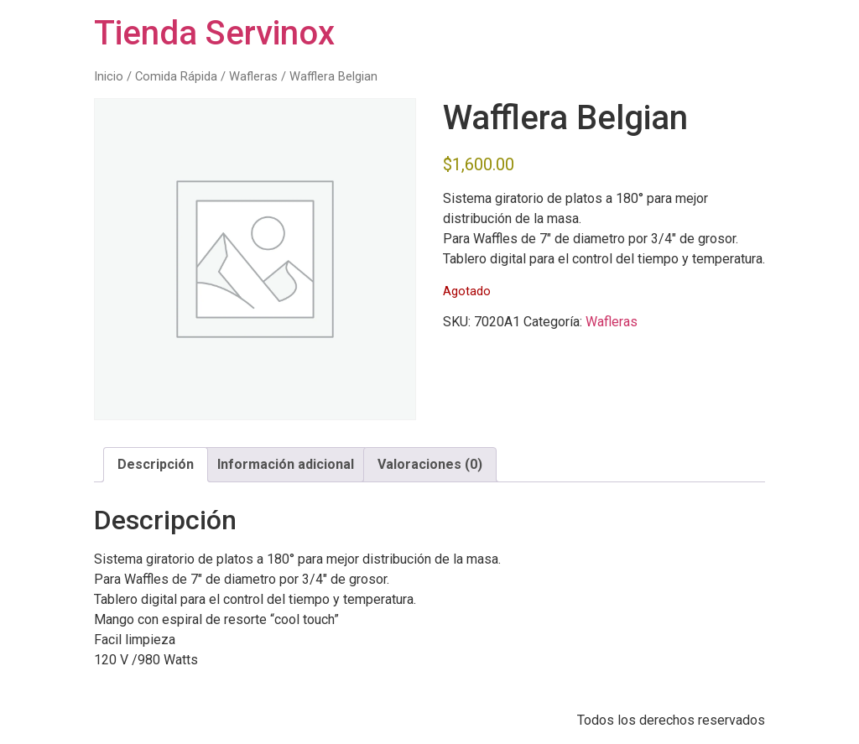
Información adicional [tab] (285, 464)
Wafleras (253, 76)
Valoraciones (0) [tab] (429, 464)
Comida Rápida (176, 76)
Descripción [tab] (155, 464)
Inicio (108, 76)
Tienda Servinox (214, 33)
